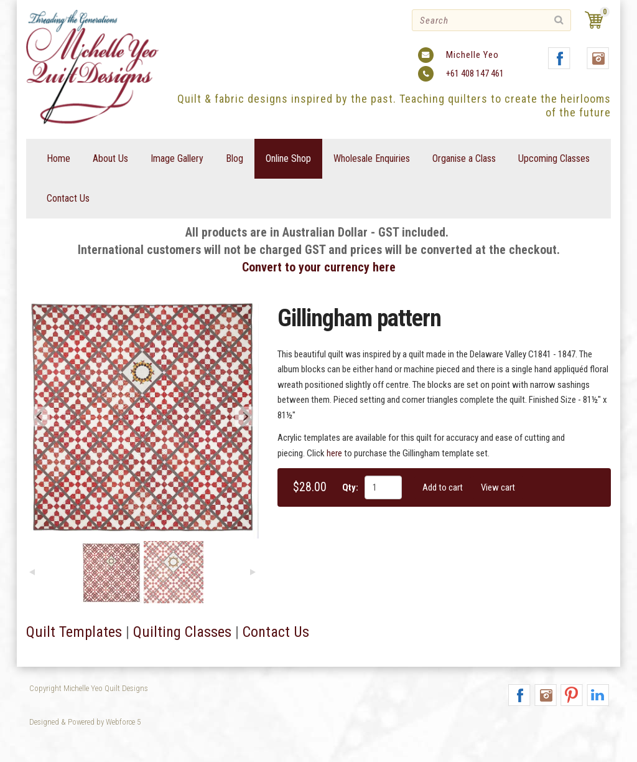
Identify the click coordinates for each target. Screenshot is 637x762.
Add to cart (442, 487)
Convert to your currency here (319, 267)
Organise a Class (464, 158)
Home (58, 158)
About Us (110, 158)
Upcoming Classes (554, 158)
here (334, 453)
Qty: (350, 487)
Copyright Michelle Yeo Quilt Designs (88, 688)
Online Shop (288, 158)
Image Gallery (177, 158)
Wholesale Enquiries (371, 158)
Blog (234, 158)
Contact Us (68, 198)
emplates (94, 632)
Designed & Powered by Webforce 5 (85, 722)
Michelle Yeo (472, 54)
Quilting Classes (182, 632)
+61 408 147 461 (475, 73)
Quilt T (46, 632)
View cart (498, 487)
